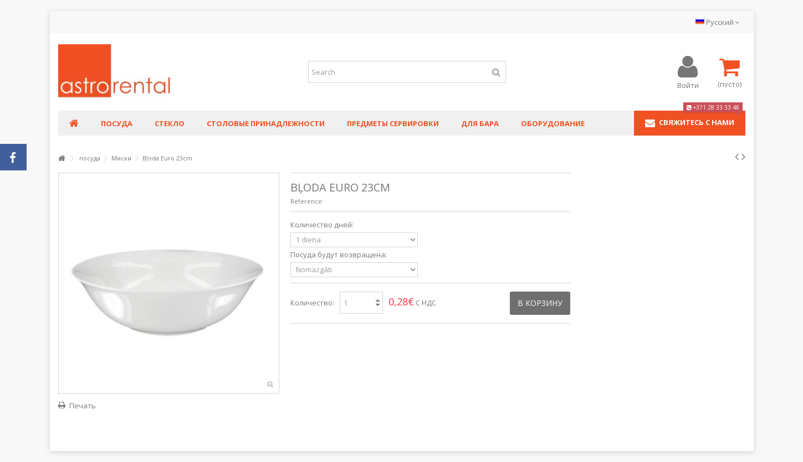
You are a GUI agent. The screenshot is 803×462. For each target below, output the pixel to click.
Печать (82, 406)
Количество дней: (322, 225)
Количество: (312, 303)
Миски (121, 158)
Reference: (307, 201)
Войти (688, 84)
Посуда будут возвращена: (339, 254)
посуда (89, 158)
